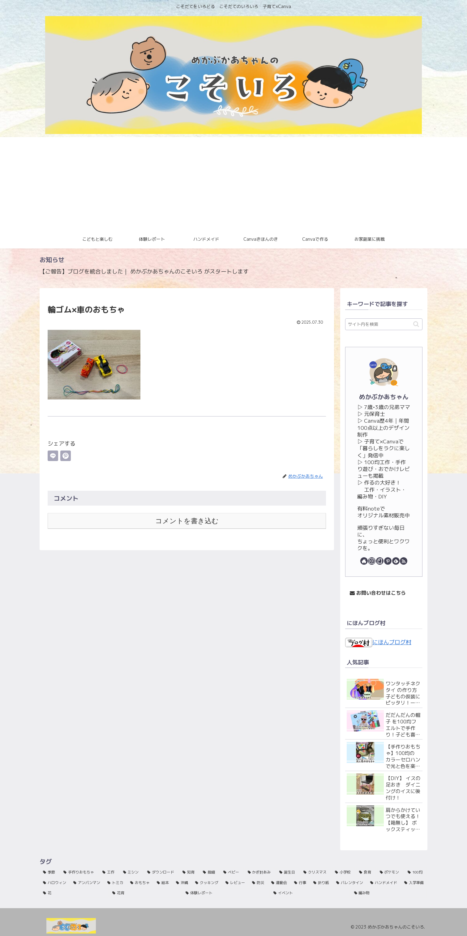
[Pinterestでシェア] (65, 456)
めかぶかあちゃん (384, 397)
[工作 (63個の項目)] (109, 872)
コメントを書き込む (187, 521)
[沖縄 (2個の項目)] (182, 882)
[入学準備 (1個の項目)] (414, 882)
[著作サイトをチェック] (364, 561)
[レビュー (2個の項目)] (235, 882)
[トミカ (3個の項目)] (115, 882)
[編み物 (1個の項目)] (389, 893)
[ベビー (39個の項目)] (232, 872)
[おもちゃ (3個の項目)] (140, 882)
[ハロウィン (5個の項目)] (54, 882)
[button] (416, 324)
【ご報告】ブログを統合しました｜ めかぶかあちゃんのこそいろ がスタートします (144, 271)
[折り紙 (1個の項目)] (321, 882)
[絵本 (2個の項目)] (163, 882)
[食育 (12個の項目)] (365, 872)
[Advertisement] (233, 183)
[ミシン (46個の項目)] (131, 872)
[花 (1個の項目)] (74, 893)
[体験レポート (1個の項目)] (226, 893)
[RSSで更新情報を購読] (403, 561)
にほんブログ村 (378, 642)
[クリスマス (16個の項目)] (316, 872)
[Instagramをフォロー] (371, 561)
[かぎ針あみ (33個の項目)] (260, 872)
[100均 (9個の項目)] (416, 872)
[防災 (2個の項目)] (258, 882)
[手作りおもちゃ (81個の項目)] (79, 872)
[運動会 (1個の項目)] (279, 882)
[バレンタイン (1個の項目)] (349, 882)
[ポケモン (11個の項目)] (390, 872)
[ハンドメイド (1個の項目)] (383, 882)
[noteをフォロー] (379, 561)
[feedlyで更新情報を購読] (396, 561)
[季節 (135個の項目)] (49, 872)
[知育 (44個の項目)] (189, 872)
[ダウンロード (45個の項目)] (161, 872)
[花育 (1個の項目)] (145, 893)
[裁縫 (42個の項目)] (209, 872)
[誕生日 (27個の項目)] (287, 872)
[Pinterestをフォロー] (388, 561)
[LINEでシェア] (53, 456)
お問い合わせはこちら (378, 592)
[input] (383, 324)
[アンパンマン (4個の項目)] (87, 882)
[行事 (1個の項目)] (300, 882)
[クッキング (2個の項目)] (206, 882)
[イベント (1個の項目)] (310, 893)
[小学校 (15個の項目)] (343, 872)
